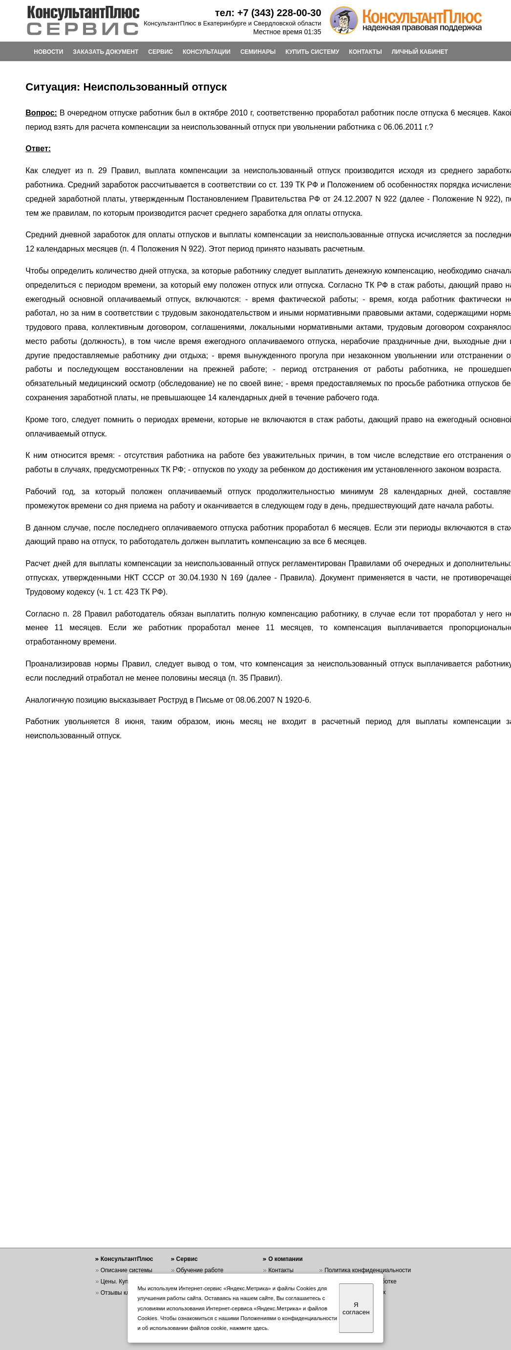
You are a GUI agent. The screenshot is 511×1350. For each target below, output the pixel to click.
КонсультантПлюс (127, 1259)
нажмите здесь (248, 1328)
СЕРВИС (160, 51)
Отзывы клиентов (125, 1292)
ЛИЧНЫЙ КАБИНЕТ (420, 51)
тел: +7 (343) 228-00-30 (268, 12)
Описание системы (126, 1270)
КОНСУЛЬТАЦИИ (207, 51)
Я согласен (355, 1308)
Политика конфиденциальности (367, 1270)
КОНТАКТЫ (365, 51)
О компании (285, 1259)
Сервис (187, 1259)
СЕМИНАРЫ (258, 51)
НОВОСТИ (48, 51)
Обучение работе (200, 1270)
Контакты (281, 1270)
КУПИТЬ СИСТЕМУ (312, 51)
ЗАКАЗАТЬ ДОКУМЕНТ (105, 51)
